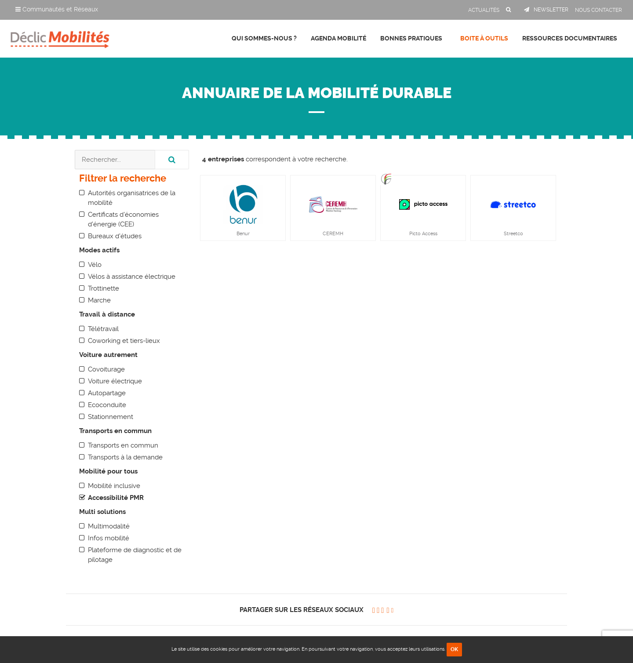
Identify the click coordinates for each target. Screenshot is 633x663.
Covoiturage (106, 369)
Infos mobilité (108, 538)
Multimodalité (109, 526)
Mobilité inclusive (114, 486)
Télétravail (103, 329)
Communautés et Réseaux (56, 9)
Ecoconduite (107, 405)
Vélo (95, 265)
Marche (99, 300)
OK (454, 649)
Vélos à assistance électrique (131, 276)
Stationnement (110, 417)
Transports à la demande (125, 457)
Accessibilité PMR (116, 498)
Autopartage (107, 393)
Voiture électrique (115, 381)
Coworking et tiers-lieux (124, 341)
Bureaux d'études (115, 236)
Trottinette (103, 288)
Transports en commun (123, 445)
